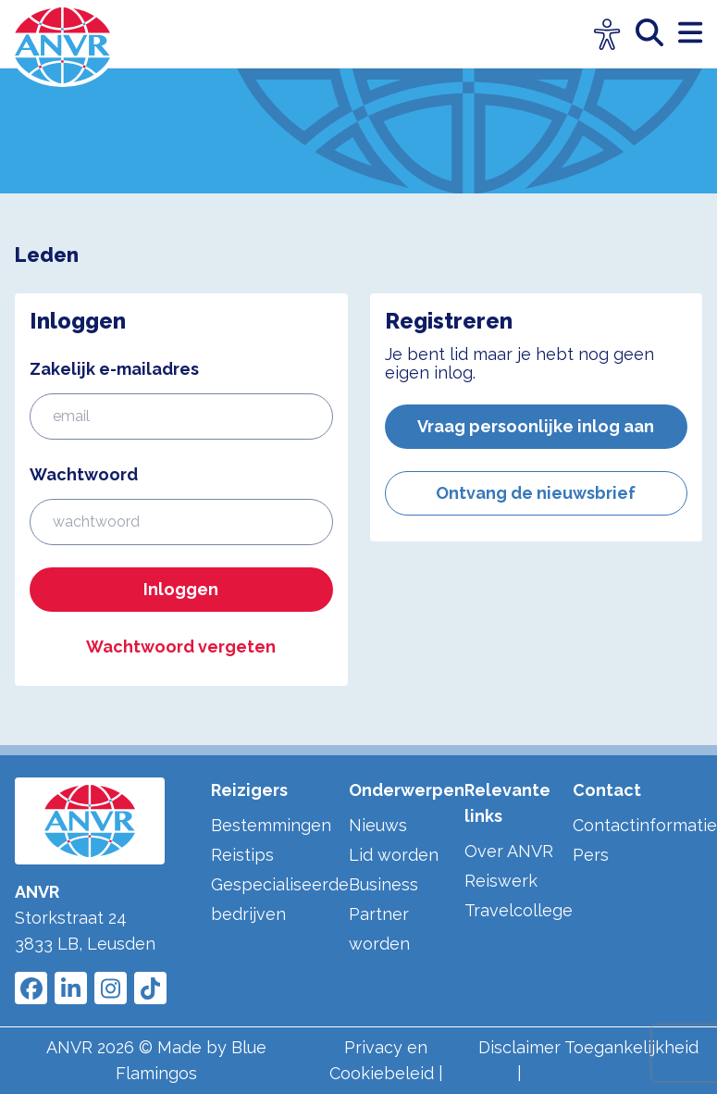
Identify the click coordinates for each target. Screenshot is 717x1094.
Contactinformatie (645, 825)
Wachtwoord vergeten (181, 646)
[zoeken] (657, 34)
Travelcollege (518, 910)
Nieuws (378, 825)
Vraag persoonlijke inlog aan (535, 426)
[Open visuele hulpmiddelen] (607, 35)
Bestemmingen (271, 825)
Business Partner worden (383, 914)
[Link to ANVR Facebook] (31, 988)
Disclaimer (519, 1047)
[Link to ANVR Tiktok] (150, 988)
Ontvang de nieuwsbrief (536, 493)
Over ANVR (508, 851)
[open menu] (690, 34)
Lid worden (394, 854)
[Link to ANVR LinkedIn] (71, 988)
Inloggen (180, 589)
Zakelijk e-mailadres (114, 369)
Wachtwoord (84, 474)
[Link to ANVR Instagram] (110, 988)
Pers (591, 854)
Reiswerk (501, 880)
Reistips (242, 854)
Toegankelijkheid (631, 1047)
